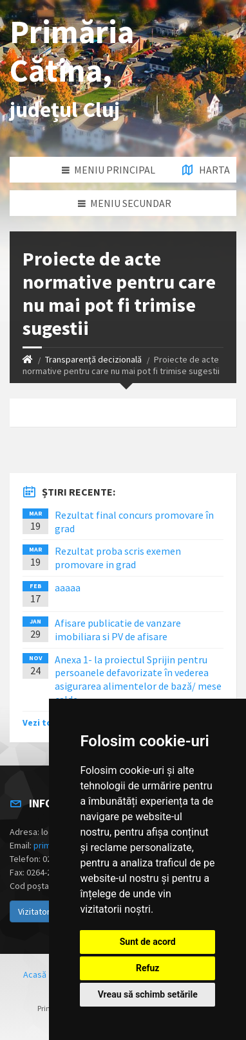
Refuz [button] (148, 968)
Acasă (34, 974)
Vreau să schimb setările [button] (148, 994)
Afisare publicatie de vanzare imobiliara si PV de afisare (118, 629)
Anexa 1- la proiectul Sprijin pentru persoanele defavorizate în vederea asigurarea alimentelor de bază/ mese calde (138, 679)
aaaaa (67, 587)
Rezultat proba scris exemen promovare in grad (118, 557)
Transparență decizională (93, 359)
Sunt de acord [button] (148, 942)
